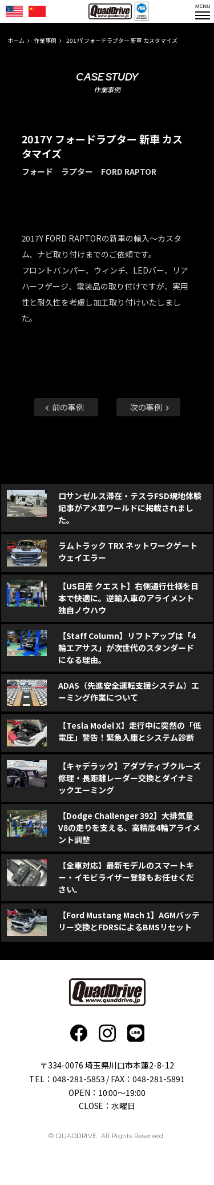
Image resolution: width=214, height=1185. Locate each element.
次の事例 (150, 407)
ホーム (16, 40)
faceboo (78, 1033)
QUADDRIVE (110, 11)
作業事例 (45, 40)
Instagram (107, 1033)
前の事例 (63, 407)
